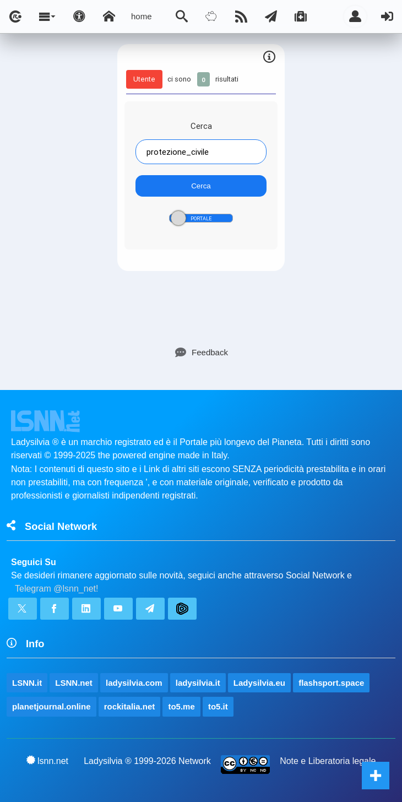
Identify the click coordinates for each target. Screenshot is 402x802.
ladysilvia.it (198, 682)
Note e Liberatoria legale (328, 761)
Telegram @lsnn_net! (56, 588)
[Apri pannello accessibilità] (79, 16)
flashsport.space (331, 682)
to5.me (181, 706)
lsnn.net (47, 761)
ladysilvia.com (134, 682)
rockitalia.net (129, 706)
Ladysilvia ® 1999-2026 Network (147, 761)
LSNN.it (27, 682)
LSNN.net (74, 682)
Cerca (201, 126)
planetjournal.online (51, 706)
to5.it (218, 706)
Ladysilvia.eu (259, 682)
